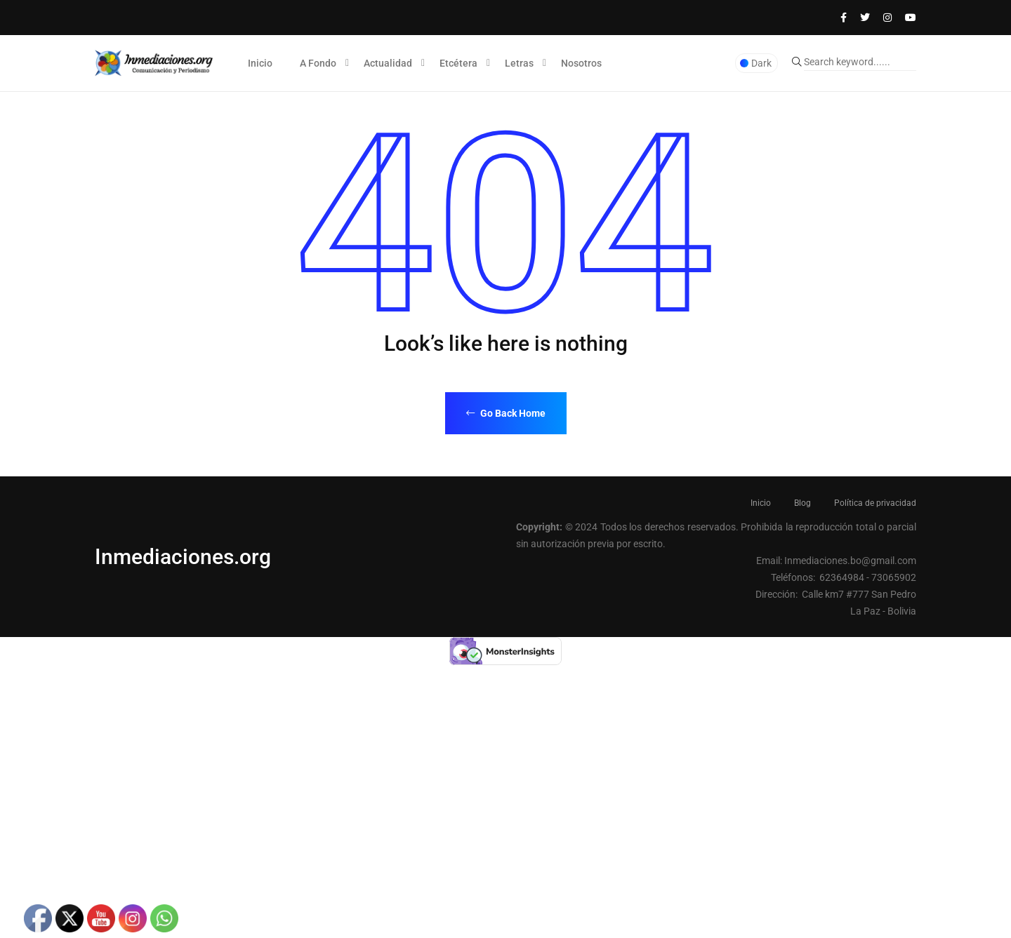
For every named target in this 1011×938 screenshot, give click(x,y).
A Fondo (318, 63)
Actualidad (388, 63)
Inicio (260, 63)
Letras (519, 63)
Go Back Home (506, 413)
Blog (802, 503)
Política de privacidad (875, 503)
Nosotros (581, 63)
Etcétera (458, 63)
